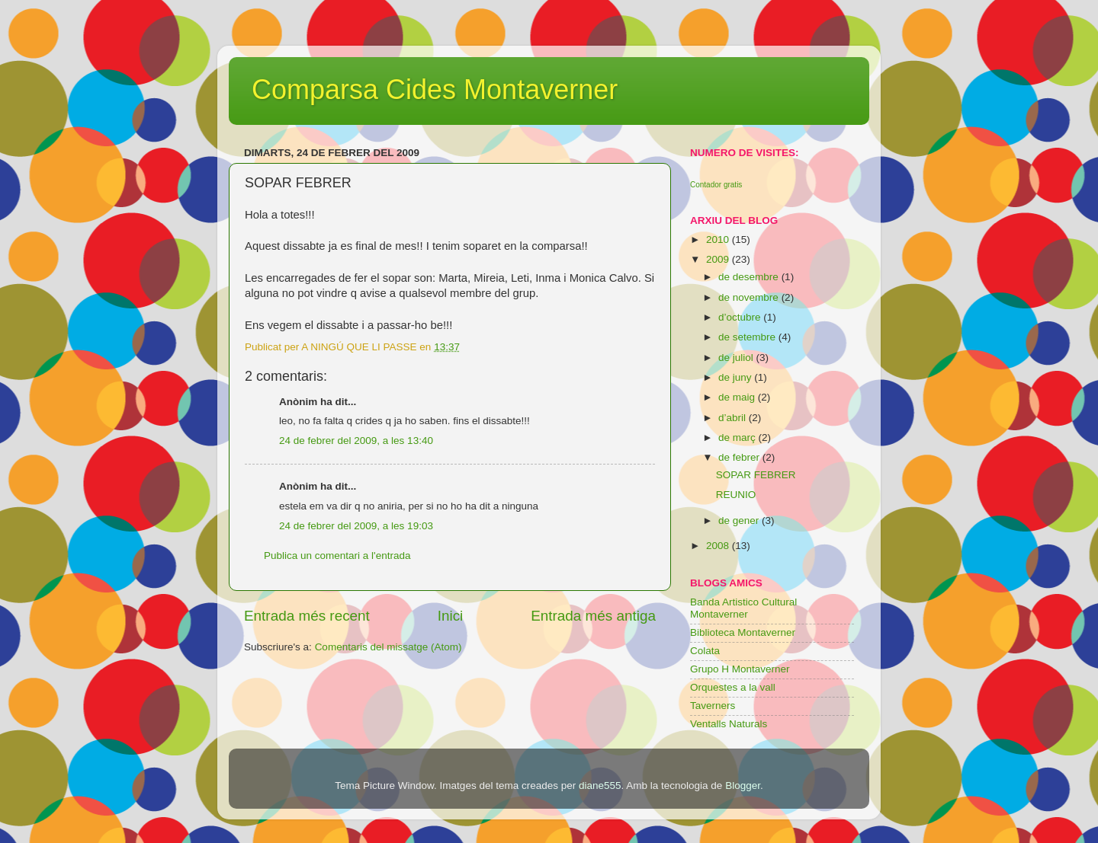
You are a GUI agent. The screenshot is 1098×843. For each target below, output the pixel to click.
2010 (719, 239)
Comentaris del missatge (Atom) (388, 647)
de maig (738, 397)
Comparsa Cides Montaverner (435, 89)
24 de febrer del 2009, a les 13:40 (356, 440)
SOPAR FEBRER (756, 475)
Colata (705, 650)
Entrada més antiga (593, 616)
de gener (740, 520)
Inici (451, 616)
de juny (736, 377)
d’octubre (740, 317)
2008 (719, 545)
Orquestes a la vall (732, 687)
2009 (719, 259)
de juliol (737, 357)
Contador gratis (716, 184)
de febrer (740, 457)
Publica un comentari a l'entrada (337, 555)
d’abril (733, 417)
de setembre (748, 337)
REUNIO (736, 494)
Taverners (712, 705)
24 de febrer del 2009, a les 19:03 (356, 526)
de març (738, 437)
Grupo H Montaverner (740, 669)
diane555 (600, 785)
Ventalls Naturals (728, 724)
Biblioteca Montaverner (742, 632)
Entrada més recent (307, 616)
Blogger (742, 785)
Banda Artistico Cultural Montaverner (743, 608)
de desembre (750, 277)
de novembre (750, 297)
